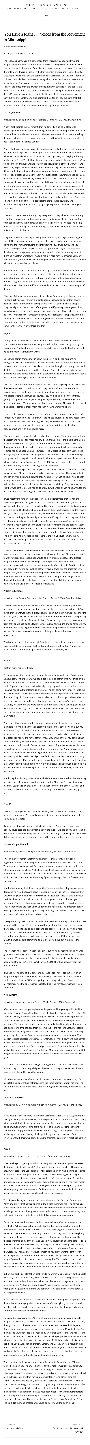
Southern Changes (45, 5)
